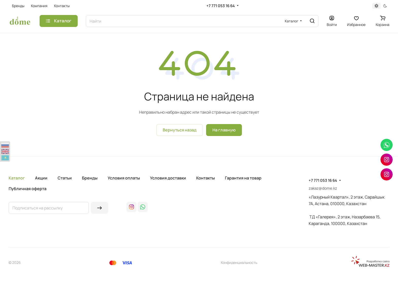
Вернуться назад (179, 130)
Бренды (89, 178)
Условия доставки (168, 178)
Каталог (17, 178)
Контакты (205, 178)
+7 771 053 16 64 (220, 6)
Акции (41, 178)
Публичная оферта (27, 188)
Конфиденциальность (239, 262)
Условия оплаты (124, 178)
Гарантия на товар (243, 178)
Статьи (65, 178)
